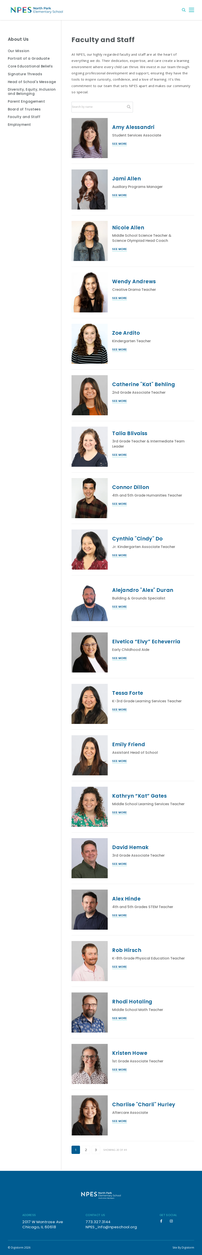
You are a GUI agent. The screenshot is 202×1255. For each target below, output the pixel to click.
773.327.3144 (98, 1221)
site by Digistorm (183, 1247)
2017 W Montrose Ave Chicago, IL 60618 (42, 1224)
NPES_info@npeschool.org (111, 1227)
